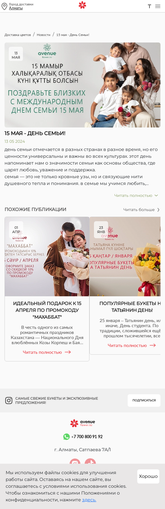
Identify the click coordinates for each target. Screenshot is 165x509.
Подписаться (144, 400)
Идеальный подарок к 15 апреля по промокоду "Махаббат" (47, 310)
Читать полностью (47, 352)
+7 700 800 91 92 (82, 437)
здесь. (89, 499)
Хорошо (148, 476)
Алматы (16, 8)
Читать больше (141, 209)
